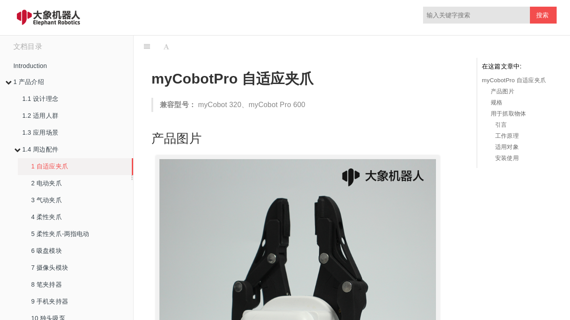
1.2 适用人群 (40, 115)
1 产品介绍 (24, 81)
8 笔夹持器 (46, 284)
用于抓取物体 (508, 113)
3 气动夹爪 (46, 200)
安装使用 (507, 158)
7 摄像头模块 (49, 267)
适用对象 (507, 147)
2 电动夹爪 (46, 183)
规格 (496, 102)
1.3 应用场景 (40, 132)
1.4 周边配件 (36, 149)
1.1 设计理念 (40, 98)
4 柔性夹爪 (46, 216)
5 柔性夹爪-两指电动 (60, 233)
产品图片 (502, 91)
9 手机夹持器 (49, 301)
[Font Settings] (166, 47)
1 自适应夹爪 (49, 166)
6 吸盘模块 (46, 250)
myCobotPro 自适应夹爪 (514, 80)
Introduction (30, 65)
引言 (501, 124)
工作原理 (507, 135)
